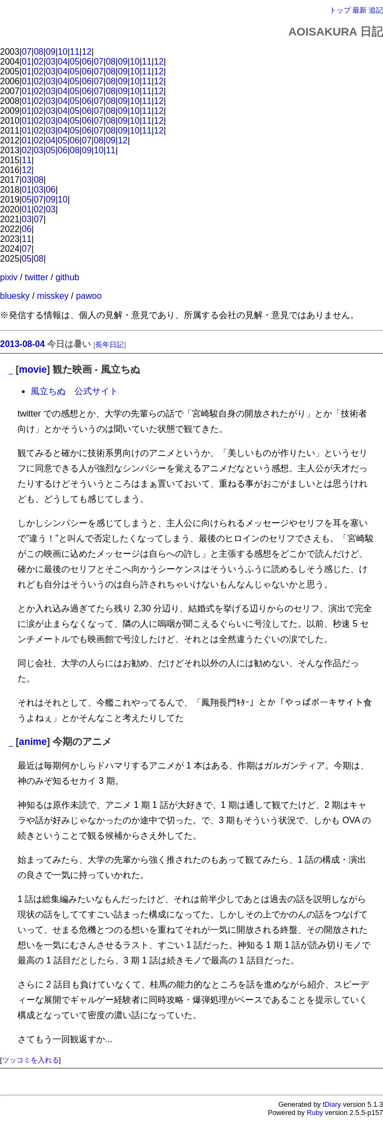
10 (63, 51)
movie (33, 369)
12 (87, 51)
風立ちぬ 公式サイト (74, 391)
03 (51, 61)
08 (39, 51)
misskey (53, 296)
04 (63, 61)
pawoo (89, 296)
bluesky (15, 296)
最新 (359, 10)
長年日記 (109, 344)
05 (75, 61)
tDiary (332, 1104)
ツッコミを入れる (30, 1060)
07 (27, 51)
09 (51, 51)
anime (33, 741)
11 (75, 51)
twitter (36, 277)
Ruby (315, 1112)
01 (27, 61)
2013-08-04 (22, 344)
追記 (376, 10)
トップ (340, 10)
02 (39, 61)
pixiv (9, 277)
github (67, 277)
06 (87, 61)
